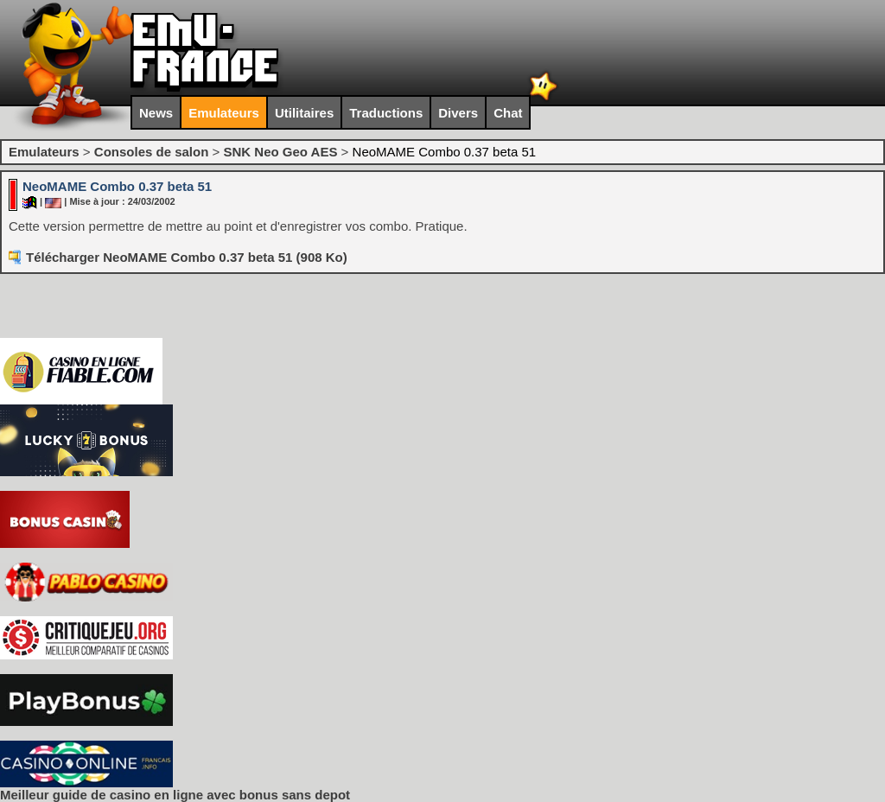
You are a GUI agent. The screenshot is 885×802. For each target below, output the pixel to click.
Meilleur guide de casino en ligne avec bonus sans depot (175, 794)
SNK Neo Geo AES (280, 151)
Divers (458, 112)
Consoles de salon (151, 151)
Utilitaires (304, 112)
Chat (507, 112)
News (156, 112)
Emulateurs (223, 112)
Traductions (386, 112)
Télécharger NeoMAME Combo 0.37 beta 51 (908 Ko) (186, 257)
